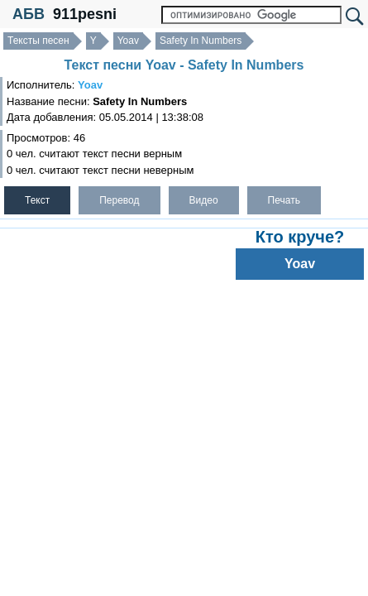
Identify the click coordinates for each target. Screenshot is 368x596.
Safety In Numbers (200, 40)
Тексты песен (38, 40)
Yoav (128, 40)
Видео (203, 200)
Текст (37, 200)
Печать (284, 200)
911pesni (85, 14)
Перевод (119, 200)
